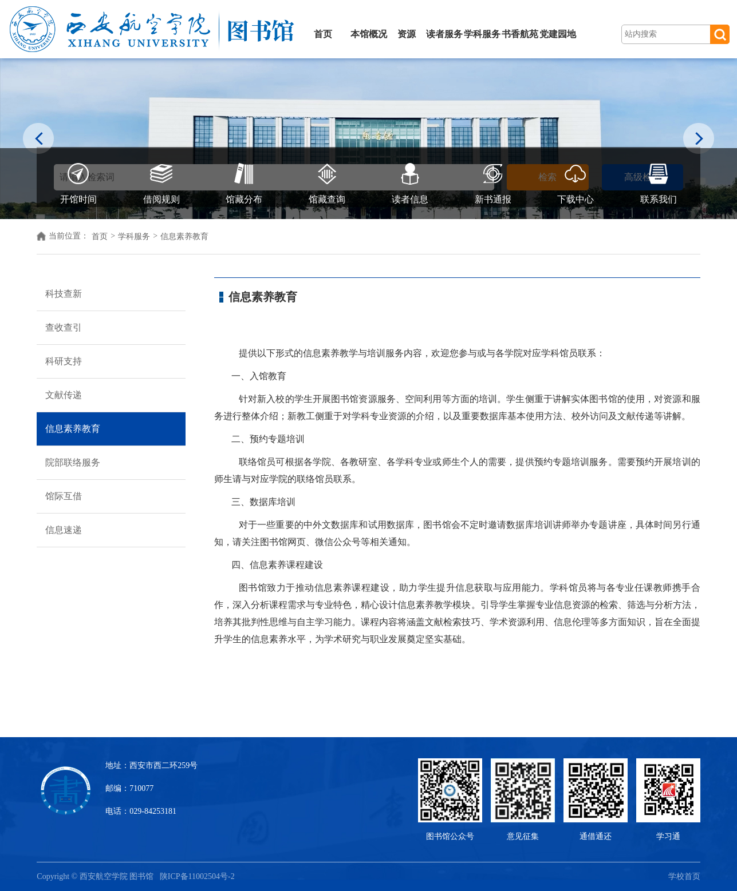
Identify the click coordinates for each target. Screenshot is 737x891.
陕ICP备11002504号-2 (198, 876)
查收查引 (63, 327)
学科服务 (482, 34)
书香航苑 (520, 34)
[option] (368, 138)
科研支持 (63, 361)
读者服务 (444, 34)
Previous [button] (38, 140)
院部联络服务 (72, 462)
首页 (323, 34)
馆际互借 (63, 496)
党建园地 (557, 34)
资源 (406, 34)
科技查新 (63, 294)
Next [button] (698, 140)
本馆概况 (368, 34)
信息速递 (63, 530)
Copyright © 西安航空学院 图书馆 (98, 876)
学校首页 (684, 876)
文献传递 (63, 395)
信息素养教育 (72, 428)
